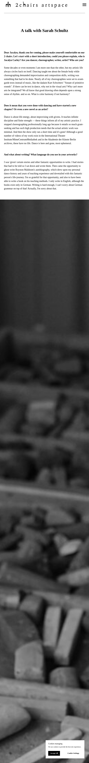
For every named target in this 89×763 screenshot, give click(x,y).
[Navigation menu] (84, 4)
